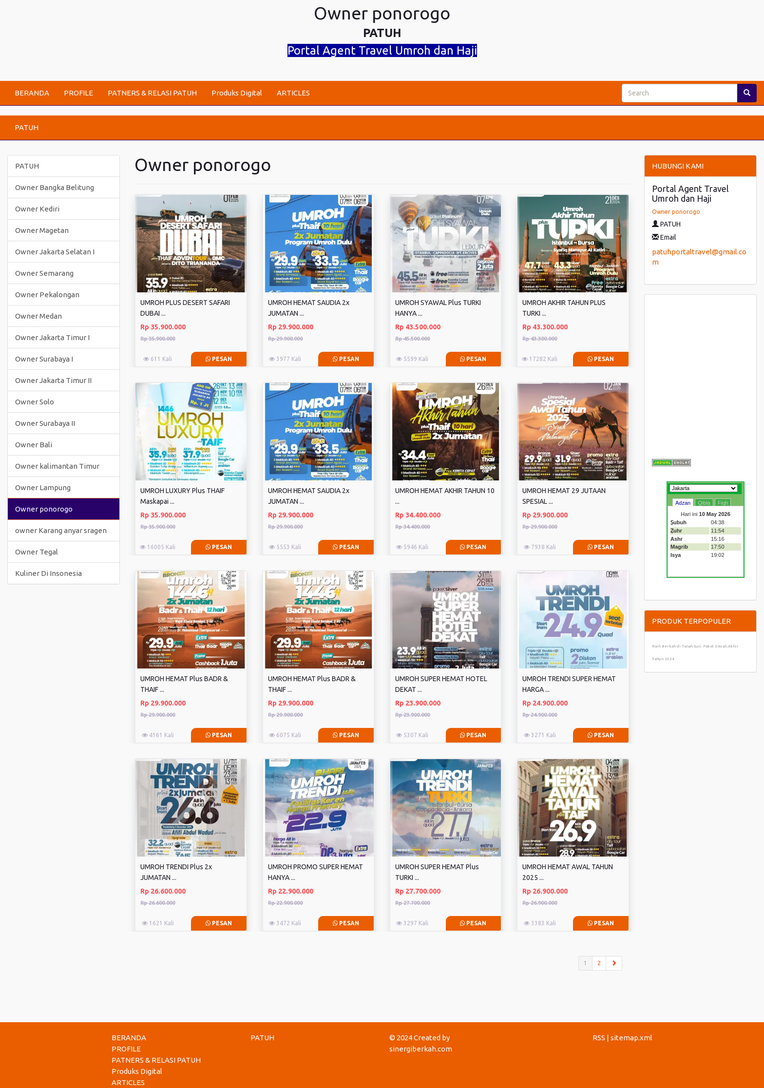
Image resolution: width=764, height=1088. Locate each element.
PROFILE (78, 93)
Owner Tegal (36, 552)
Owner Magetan (42, 230)
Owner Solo (34, 402)
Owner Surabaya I (44, 359)
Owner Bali (33, 444)
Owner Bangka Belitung (54, 187)
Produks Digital (236, 93)
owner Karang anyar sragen (61, 530)
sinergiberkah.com (420, 1049)
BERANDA (32, 93)
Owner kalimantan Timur (57, 466)
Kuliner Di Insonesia (48, 573)
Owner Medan (38, 316)
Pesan (219, 359)
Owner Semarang (44, 273)
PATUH (26, 127)
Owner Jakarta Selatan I (55, 252)
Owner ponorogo (44, 509)
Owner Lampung (43, 487)
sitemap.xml (631, 1037)
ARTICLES (293, 93)
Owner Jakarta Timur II (53, 380)
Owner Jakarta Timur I (52, 337)
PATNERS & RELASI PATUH (152, 93)
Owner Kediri (37, 209)
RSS (598, 1037)
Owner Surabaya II (45, 423)
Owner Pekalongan (47, 294)
